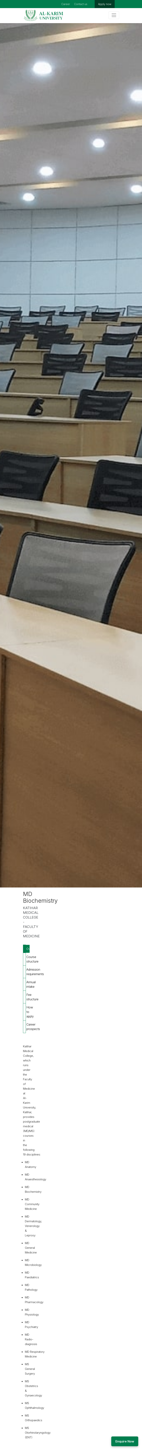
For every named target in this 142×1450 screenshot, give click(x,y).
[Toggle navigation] (114, 15)
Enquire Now (124, 1441)
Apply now (104, 4)
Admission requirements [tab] (28, 972)
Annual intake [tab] (28, 984)
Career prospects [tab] (28, 1027)
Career (65, 4)
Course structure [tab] (28, 959)
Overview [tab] (28, 949)
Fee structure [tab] (28, 997)
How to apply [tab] (28, 1011)
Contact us (80, 4)
